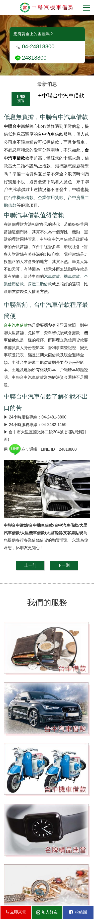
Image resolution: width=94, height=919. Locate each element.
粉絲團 (78, 912)
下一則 (64, 565)
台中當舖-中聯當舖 (47, 8)
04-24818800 (35, 46)
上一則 (30, 565)
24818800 (31, 58)
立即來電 (16, 912)
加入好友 (46, 912)
